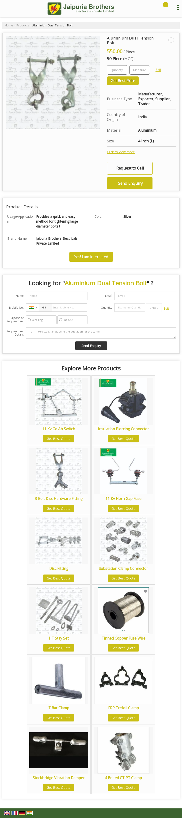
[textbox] (139, 70)
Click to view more (121, 152)
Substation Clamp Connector (123, 568)
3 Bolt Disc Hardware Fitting (59, 498)
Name (20, 296)
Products (22, 25)
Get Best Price (123, 80)
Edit (158, 70)
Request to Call (130, 168)
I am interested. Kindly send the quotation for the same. (101, 333)
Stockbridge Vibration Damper (59, 777)
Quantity (106, 308)
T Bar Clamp (58, 708)
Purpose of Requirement (15, 319)
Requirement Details (15, 333)
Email (108, 296)
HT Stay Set (59, 638)
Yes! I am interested (91, 256)
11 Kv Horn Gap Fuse (123, 498)
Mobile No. (16, 308)
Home (9, 25)
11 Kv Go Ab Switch (58, 429)
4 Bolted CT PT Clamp (123, 777)
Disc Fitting (58, 568)
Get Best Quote (59, 438)
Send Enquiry (130, 183)
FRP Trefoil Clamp (123, 708)
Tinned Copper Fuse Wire (123, 638)
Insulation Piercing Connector (123, 429)
